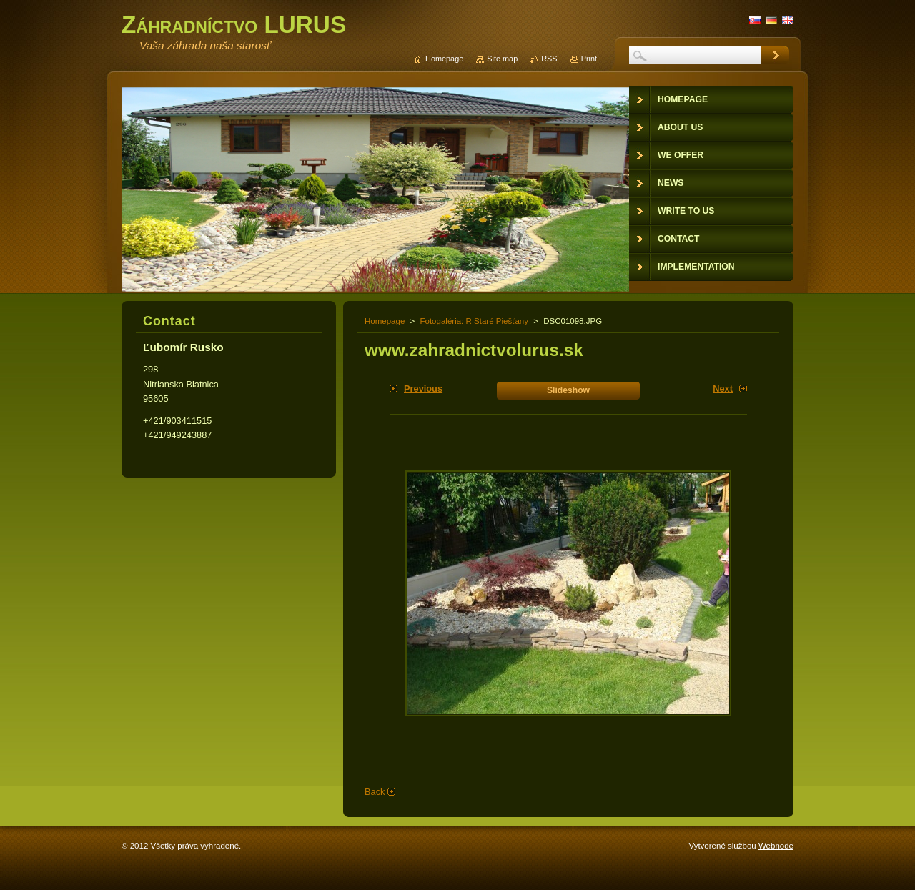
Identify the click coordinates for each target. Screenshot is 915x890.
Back (375, 791)
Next (723, 388)
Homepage (385, 321)
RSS (549, 58)
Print (589, 58)
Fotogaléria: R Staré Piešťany (474, 321)
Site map (502, 58)
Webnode (775, 845)
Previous (423, 388)
